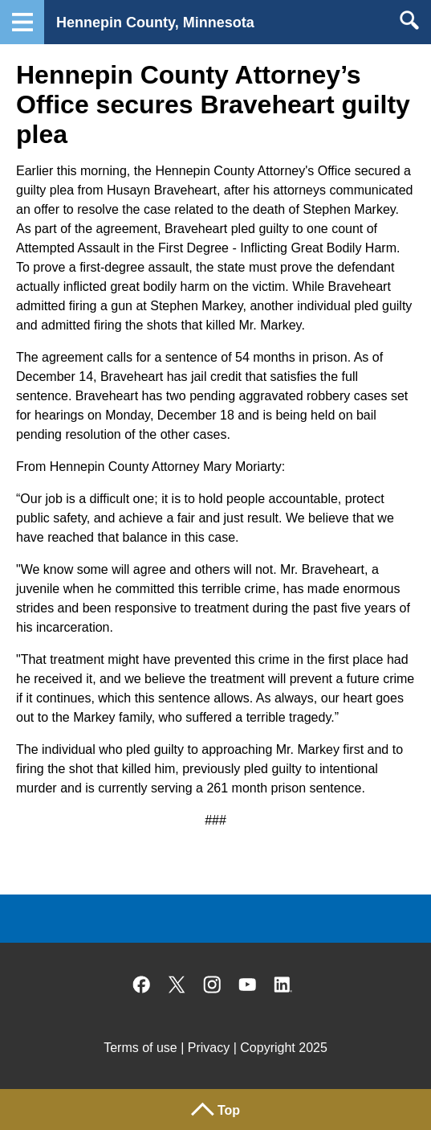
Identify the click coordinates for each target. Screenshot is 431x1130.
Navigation (22, 22)
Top (229, 1110)
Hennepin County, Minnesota (155, 22)
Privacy (209, 1047)
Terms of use (140, 1047)
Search (409, 20)
